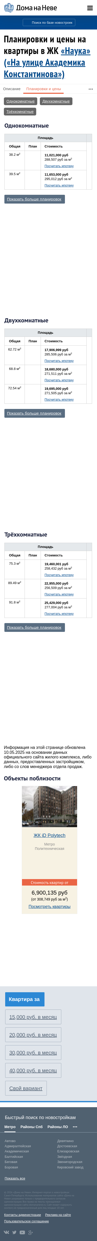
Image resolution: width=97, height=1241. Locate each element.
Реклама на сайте (58, 1215)
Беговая (11, 1162)
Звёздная (64, 1157)
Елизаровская (68, 1151)
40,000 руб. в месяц (33, 1070)
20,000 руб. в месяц (33, 1035)
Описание (12, 89)
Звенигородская (69, 1162)
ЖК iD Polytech (49, 835)
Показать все (15, 1178)
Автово (10, 1141)
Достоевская (67, 1146)
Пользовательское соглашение (26, 1221)
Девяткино (65, 1141)
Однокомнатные (20, 101)
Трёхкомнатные (20, 112)
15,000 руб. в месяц (33, 1017)
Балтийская (14, 1157)
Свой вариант (25, 1088)
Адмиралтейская (18, 1146)
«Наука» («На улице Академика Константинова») (47, 62)
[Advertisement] (48, 259)
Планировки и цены (43, 89)
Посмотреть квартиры (49, 906)
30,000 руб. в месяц (33, 1053)
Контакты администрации (22, 1215)
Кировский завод (70, 1167)
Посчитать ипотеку (59, 166)
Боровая (11, 1167)
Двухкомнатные (56, 101)
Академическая (17, 1151)
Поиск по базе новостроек (52, 23)
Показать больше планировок (34, 199)
